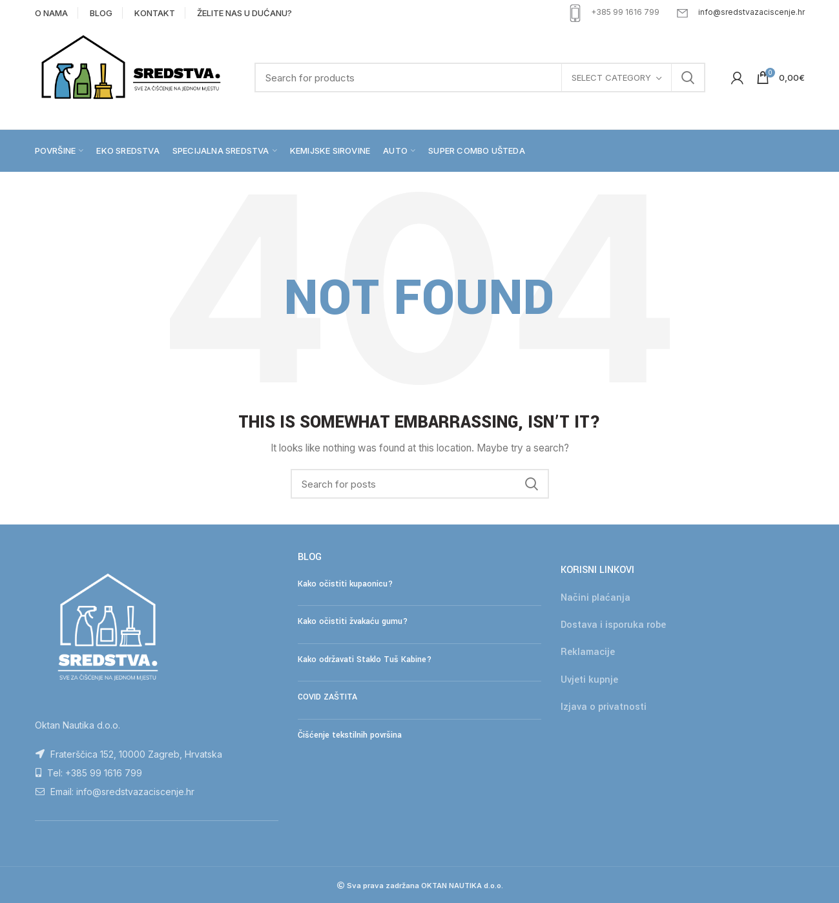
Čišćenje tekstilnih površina (350, 735)
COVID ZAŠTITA (327, 697)
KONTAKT (154, 13)
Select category (611, 77)
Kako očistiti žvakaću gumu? (353, 621)
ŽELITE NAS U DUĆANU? (244, 13)
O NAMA (51, 13)
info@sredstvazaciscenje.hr (751, 12)
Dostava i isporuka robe (613, 625)
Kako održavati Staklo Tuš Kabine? (364, 659)
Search (688, 77)
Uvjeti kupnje (589, 680)
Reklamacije (588, 652)
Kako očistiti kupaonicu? (345, 584)
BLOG (101, 13)
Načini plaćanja (595, 598)
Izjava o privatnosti (604, 707)
